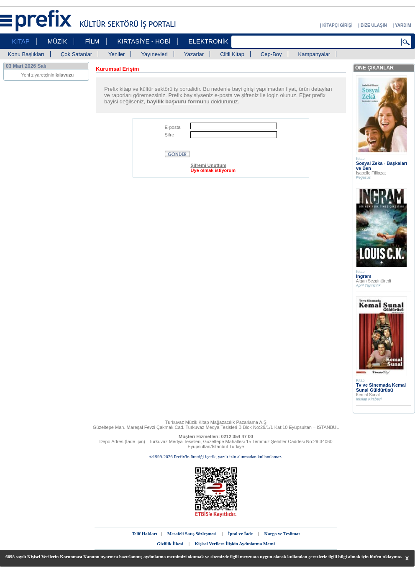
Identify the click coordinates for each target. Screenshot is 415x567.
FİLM (92, 41)
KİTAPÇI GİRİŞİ (337, 25)
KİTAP (21, 41)
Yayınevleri (154, 54)
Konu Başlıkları (26, 54)
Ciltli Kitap (232, 54)
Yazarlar (194, 54)
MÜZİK (57, 41)
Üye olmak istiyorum (213, 170)
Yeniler (116, 54)
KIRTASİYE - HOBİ (144, 41)
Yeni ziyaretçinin (47, 74)
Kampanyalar (314, 54)
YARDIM (403, 25)
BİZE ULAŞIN (374, 25)
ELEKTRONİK (208, 41)
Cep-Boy (271, 54)
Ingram (363, 276)
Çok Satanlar (76, 54)
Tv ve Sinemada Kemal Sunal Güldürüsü (381, 387)
